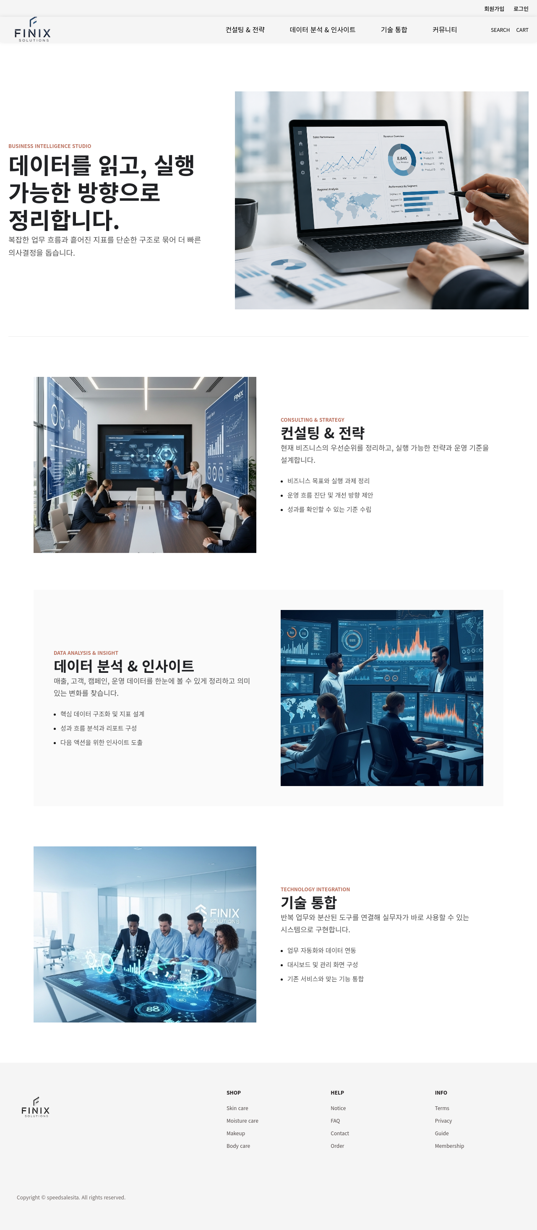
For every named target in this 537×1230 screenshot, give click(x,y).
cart (522, 29)
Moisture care (242, 1120)
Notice (338, 1107)
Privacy (443, 1120)
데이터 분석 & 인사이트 (323, 29)
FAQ (335, 1120)
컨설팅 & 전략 (244, 29)
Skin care (237, 1107)
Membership (449, 1145)
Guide (442, 1133)
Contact (340, 1133)
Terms (442, 1107)
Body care (238, 1145)
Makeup (236, 1133)
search (500, 29)
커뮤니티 (445, 29)
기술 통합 (394, 29)
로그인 (521, 9)
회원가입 (494, 9)
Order (337, 1145)
